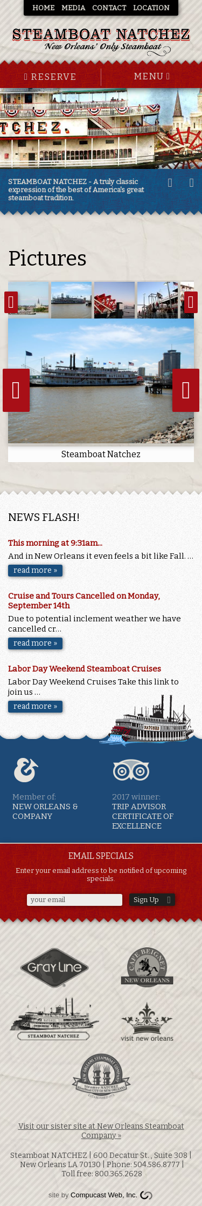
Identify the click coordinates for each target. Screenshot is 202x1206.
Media (73, 8)
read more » (35, 570)
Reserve (50, 77)
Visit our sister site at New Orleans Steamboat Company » (101, 1131)
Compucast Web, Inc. (104, 1195)
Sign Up (146, 900)
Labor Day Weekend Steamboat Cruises (84, 669)
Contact (109, 8)
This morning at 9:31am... (55, 543)
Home (43, 8)
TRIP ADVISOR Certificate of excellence (153, 793)
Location (151, 8)
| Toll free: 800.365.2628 (122, 1169)
